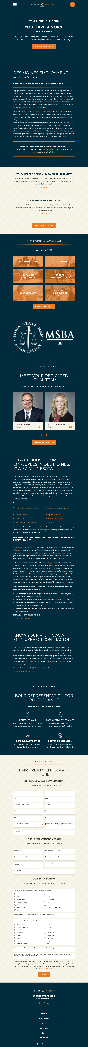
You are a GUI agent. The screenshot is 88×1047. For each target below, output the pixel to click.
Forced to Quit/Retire (22, 928)
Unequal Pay (50, 942)
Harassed (49, 925)
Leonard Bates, (60, 112)
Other (18, 911)
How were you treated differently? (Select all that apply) (29, 922)
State (46, 812)
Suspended (50, 939)
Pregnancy (20, 906)
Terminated (20, 925)
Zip (15, 818)
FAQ (44, 1034)
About (44, 1015)
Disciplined (20, 934)
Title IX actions (20, 519)
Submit (44, 976)
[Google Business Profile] (48, 1004)
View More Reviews (44, 226)
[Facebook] (40, 1004)
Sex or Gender (21, 895)
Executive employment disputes (26, 522)
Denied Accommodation (23, 931)
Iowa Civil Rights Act (49, 563)
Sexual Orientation (52, 906)
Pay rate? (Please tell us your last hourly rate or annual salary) (30, 872)
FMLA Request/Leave (22, 903)
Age (48, 895)
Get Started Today (44, 47)
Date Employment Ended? (52, 858)
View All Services (44, 306)
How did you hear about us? (21, 824)
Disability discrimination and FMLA (27, 508)
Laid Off (19, 939)
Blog (44, 1024)
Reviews (44, 1029)
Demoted (49, 928)
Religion (49, 903)
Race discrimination (22, 515)
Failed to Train (50, 936)
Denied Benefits (51, 931)
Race (18, 897)
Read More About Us (44, 442)
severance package (43, 120)
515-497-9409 (44, 999)
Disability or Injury (51, 900)
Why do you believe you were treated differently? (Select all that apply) (33, 891)
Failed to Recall (21, 936)
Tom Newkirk (48, 112)
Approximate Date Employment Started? (25, 858)
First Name (17, 793)
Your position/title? (50, 864)
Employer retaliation (55, 519)
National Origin (21, 900)
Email (46, 799)
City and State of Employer (52, 851)
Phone (15, 799)
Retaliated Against (22, 944)
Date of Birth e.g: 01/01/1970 (21, 805)
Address (47, 805)
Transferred (20, 942)
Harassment (52, 522)
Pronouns (47, 818)
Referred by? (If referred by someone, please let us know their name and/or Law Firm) (59, 825)
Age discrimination (54, 515)
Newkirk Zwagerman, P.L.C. (49, 102)
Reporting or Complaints (53, 908)
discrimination (19, 550)
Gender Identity (21, 908)
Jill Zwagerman (38, 112)
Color (48, 897)
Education (44, 1019)
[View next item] (46, 435)
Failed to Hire (50, 934)
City (15, 812)
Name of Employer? (19, 851)
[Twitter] (44, 1004)
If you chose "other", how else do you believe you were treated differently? (34, 949)
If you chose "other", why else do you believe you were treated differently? (34, 915)
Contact (44, 1039)
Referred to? (17, 832)
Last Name (48, 793)
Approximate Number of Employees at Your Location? (25, 864)
